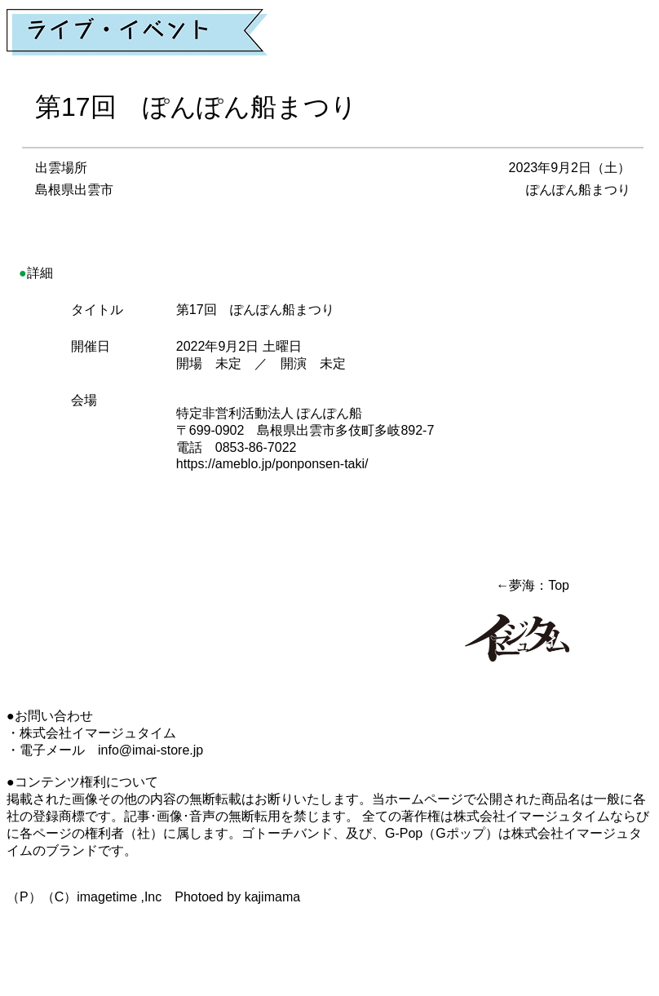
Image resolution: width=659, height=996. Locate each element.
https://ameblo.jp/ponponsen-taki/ (272, 464)
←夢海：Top (532, 585)
